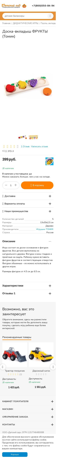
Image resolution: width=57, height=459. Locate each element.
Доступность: (9, 379)
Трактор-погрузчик (15, 370)
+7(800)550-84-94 (43, 5)
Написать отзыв (39, 146)
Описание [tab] (26, 241)
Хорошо (15, 454)
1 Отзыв (25, 146)
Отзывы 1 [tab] (26, 293)
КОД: (4, 151)
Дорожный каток (41, 370)
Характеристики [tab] (26, 285)
